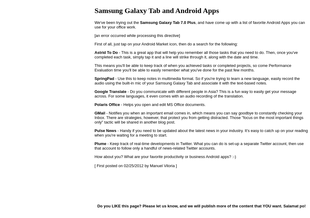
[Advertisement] (124, 185)
